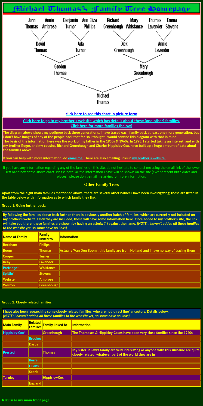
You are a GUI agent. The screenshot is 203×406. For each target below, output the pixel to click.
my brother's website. (149, 158)
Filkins (34, 366)
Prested (9, 352)
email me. (75, 158)
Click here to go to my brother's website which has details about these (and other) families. (101, 120)
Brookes (35, 338)
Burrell (34, 360)
